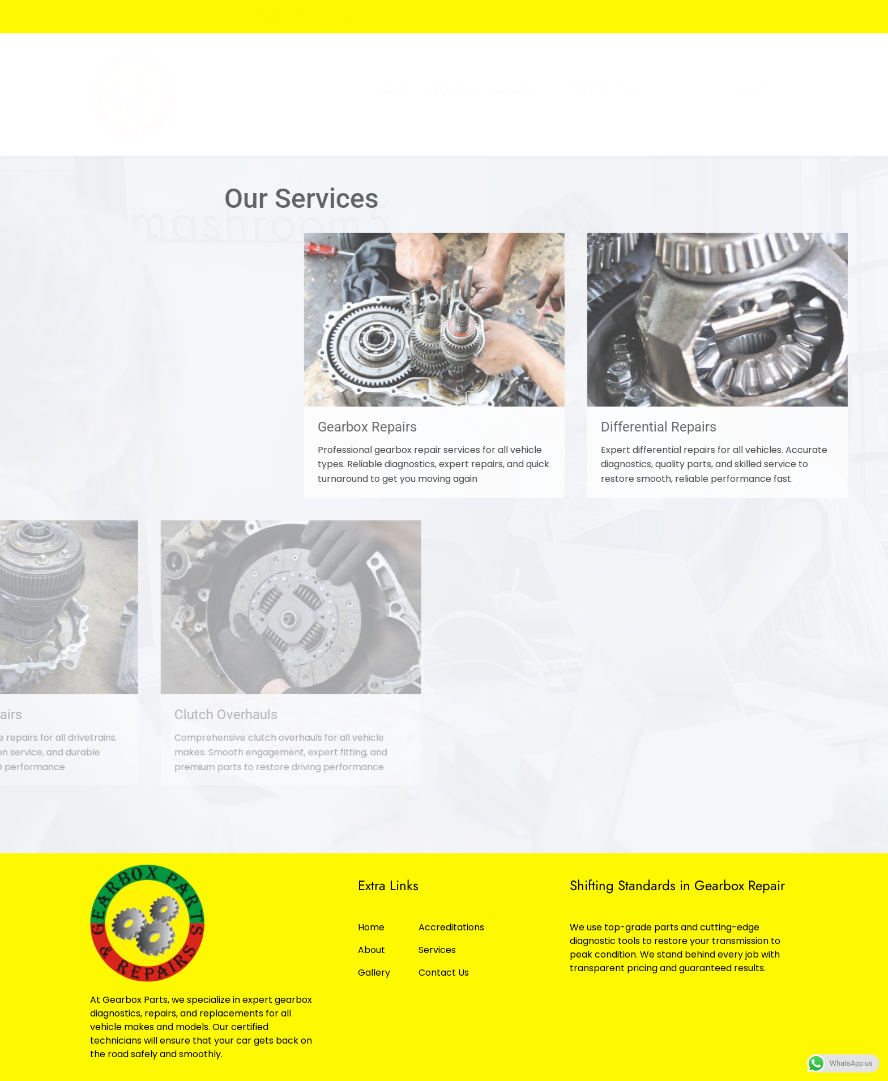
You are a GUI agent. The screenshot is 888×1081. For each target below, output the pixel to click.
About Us (451, 89)
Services (683, 89)
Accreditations (598, 89)
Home (393, 89)
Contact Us (757, 89)
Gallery (516, 89)
